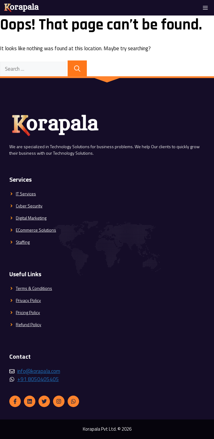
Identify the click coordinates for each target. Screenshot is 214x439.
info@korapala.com (38, 371)
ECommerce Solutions (36, 230)
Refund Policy (28, 324)
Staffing (23, 242)
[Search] (77, 68)
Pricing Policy (28, 312)
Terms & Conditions (34, 288)
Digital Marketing (31, 218)
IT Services (26, 193)
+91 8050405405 (38, 379)
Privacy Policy (28, 300)
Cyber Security (29, 205)
